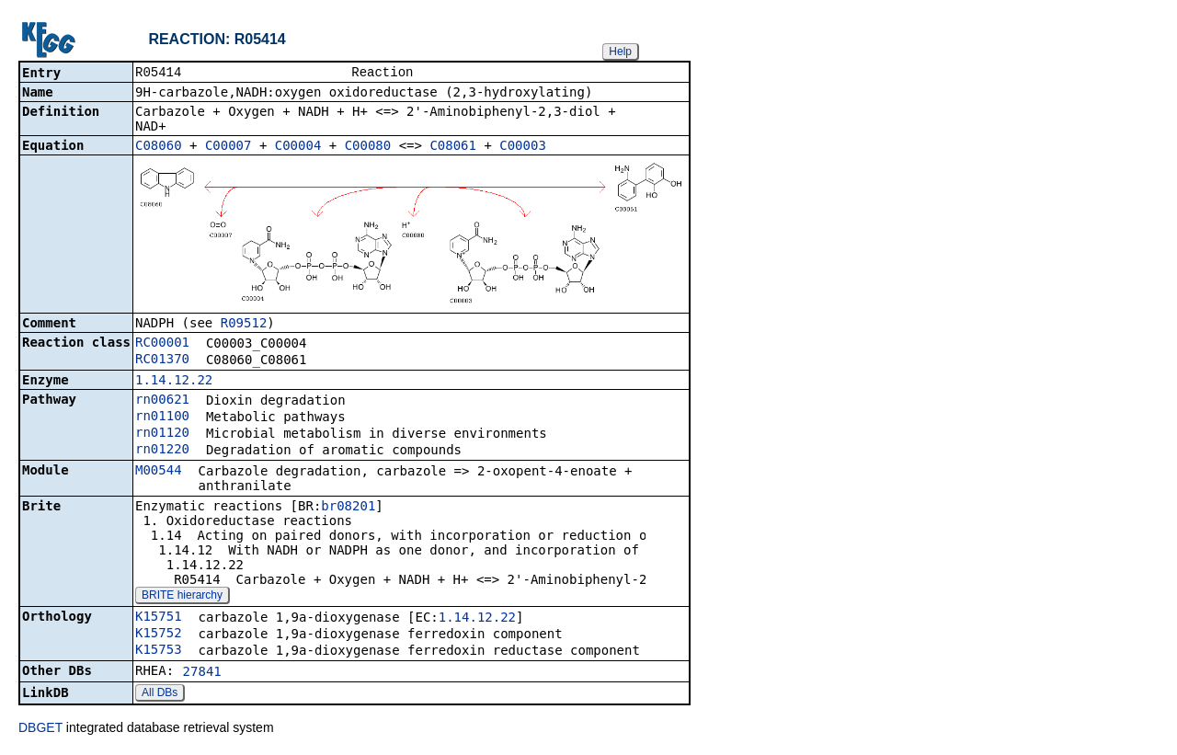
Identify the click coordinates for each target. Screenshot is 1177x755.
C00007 (228, 147)
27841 (202, 673)
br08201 (348, 507)
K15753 (158, 651)
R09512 (244, 324)
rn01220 (162, 450)
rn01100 (162, 417)
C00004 (298, 147)
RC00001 (162, 344)
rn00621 (162, 401)
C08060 (158, 147)
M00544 (158, 471)
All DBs (159, 694)
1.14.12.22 (173, 381)
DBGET (40, 729)
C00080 (368, 147)
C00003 (522, 147)
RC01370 (162, 360)
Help (620, 51)
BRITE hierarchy (182, 596)
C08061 (452, 147)
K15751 (158, 618)
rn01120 (162, 434)
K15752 (158, 634)
